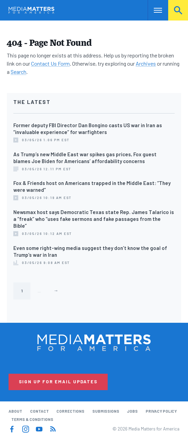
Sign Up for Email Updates (58, 381)
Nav (153, 10)
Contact (39, 411)
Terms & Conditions (32, 419)
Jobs (132, 411)
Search (178, 10)
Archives (146, 63)
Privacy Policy (161, 411)
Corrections (70, 411)
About (15, 411)
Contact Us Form (50, 63)
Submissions (105, 411)
